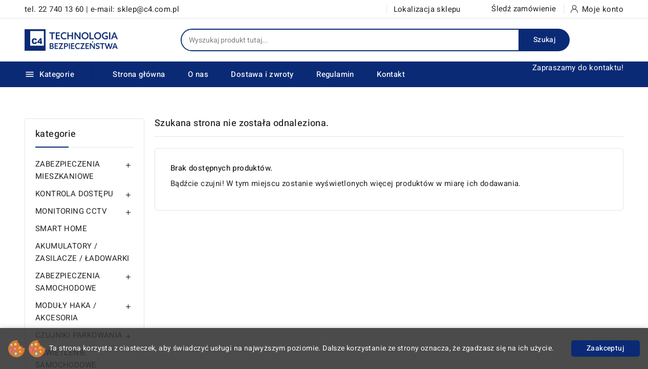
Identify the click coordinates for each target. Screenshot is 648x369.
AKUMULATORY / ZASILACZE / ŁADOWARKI (82, 252)
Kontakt (391, 74)
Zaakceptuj (605, 348)
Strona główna (139, 74)
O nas (198, 74)
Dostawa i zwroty (262, 74)
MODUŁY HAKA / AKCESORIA (65, 311)
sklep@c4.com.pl (148, 9)
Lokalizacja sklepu (427, 9)
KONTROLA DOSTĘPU (74, 193)
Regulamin (335, 74)
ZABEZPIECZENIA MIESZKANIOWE (67, 170)
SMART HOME (61, 228)
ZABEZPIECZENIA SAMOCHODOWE (67, 282)
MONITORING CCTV (71, 211)
